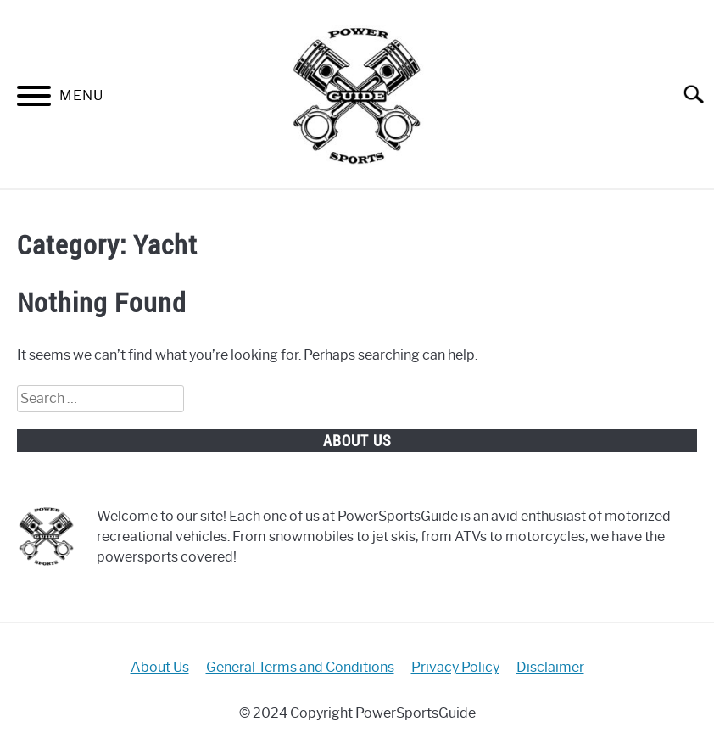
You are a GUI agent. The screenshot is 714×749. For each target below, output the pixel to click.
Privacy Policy (455, 667)
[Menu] (34, 99)
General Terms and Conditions (300, 667)
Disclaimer (550, 667)
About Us (160, 667)
